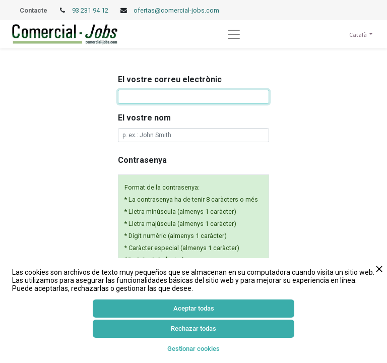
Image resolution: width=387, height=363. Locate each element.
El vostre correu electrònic (170, 79)
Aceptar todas (193, 308)
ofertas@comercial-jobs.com (176, 10)
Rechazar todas (193, 328)
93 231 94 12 (91, 10)
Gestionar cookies (193, 348)
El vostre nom (144, 118)
